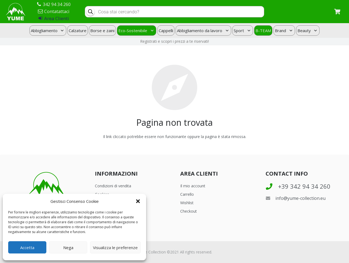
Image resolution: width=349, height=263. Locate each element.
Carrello (187, 194)
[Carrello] (337, 11)
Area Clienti (53, 18)
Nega (68, 247)
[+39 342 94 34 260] (272, 186)
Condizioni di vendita (113, 185)
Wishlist (187, 202)
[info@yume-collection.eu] (270, 198)
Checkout (188, 211)
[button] (138, 201)
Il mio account (192, 185)
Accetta (27, 247)
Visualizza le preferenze (115, 247)
